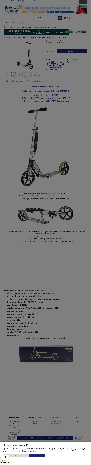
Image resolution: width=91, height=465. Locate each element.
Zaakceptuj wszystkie (37, 455)
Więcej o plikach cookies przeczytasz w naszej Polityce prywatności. (20, 451)
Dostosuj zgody (24, 455)
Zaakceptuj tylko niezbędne (11, 455)
